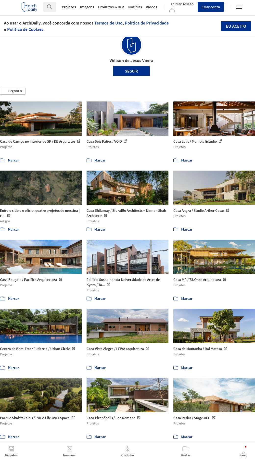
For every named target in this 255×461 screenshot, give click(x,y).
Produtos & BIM (111, 7)
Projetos (69, 7)
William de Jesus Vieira (131, 60)
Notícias (135, 7)
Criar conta (211, 6)
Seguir (131, 71)
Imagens (87, 7)
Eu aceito (236, 26)
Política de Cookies (25, 29)
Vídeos (151, 7)
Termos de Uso (108, 23)
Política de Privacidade (147, 23)
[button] (13, 91)
